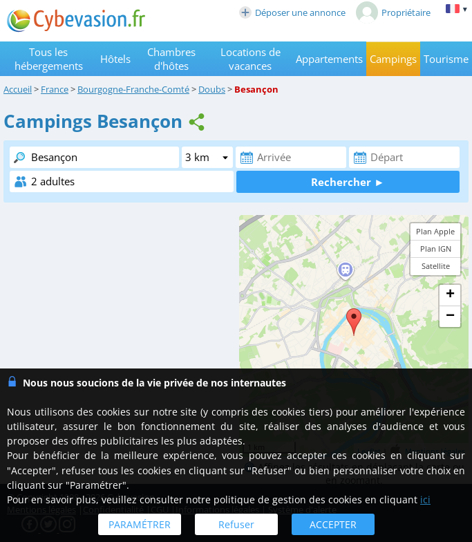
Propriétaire (393, 12)
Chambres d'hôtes (171, 59)
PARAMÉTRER (139, 524)
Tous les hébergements (49, 59)
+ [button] (450, 295)
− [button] (450, 316)
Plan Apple (435, 231)
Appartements (329, 59)
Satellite (436, 266)
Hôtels (115, 59)
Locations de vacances (250, 59)
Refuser (236, 524)
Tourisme (446, 59)
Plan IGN (435, 248)
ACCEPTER (333, 524)
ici (425, 499)
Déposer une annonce (292, 12)
